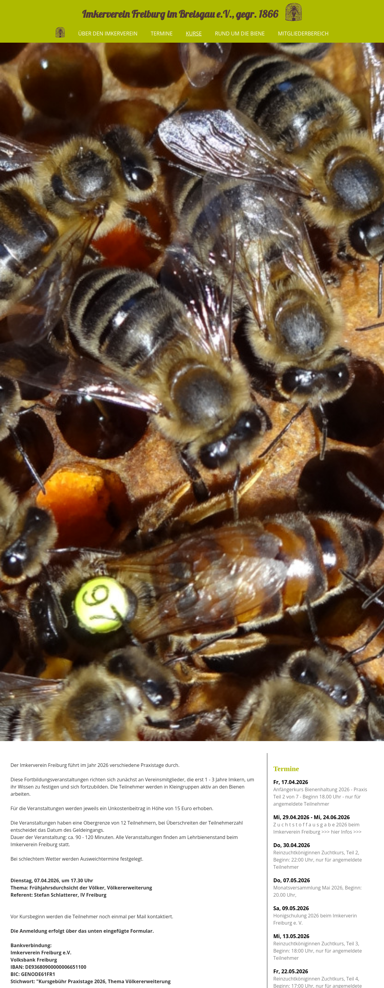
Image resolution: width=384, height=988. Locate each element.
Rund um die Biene (240, 33)
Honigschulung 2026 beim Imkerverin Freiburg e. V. (315, 915)
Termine (161, 33)
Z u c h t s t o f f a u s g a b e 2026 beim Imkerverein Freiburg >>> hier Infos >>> (317, 824)
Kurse (194, 33)
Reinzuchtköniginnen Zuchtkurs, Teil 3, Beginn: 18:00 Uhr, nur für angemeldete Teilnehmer (317, 946)
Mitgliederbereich (303, 33)
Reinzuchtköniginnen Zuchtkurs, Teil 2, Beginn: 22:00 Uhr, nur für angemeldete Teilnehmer (317, 855)
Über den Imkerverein (107, 33)
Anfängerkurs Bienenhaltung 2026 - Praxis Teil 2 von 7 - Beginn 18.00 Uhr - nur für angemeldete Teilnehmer (320, 792)
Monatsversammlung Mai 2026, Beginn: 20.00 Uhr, (317, 887)
